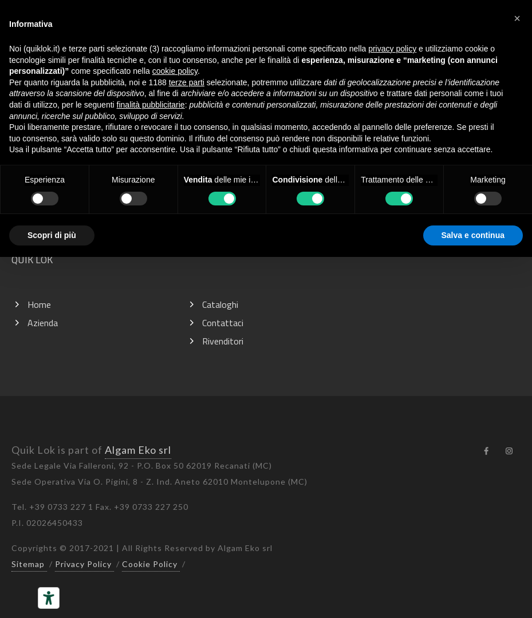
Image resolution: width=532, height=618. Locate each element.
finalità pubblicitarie (151, 104)
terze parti (186, 82)
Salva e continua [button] (473, 235)
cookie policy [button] (175, 71)
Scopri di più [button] (51, 235)
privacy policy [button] (392, 48)
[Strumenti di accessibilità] (49, 598)
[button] (517, 18)
